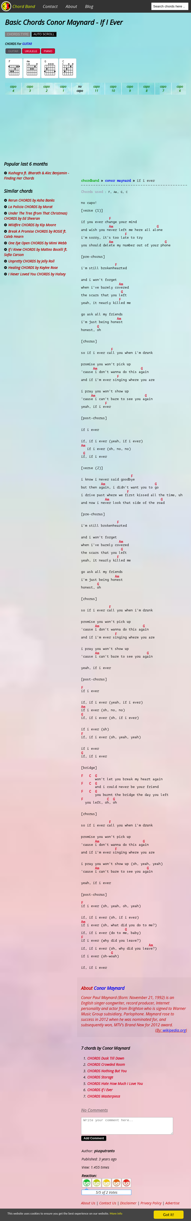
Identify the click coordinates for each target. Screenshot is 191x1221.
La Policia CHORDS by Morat (30, 206)
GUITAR (13, 51)
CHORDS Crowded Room (106, 1064)
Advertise (172, 1203)
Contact (50, 6)
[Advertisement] (134, 139)
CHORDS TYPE (17, 34)
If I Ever (146, 181)
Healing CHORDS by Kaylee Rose (33, 267)
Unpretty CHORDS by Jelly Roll (31, 261)
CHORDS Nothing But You (107, 1071)
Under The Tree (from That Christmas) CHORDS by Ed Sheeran (35, 216)
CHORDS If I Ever (100, 1089)
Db (96, 89)
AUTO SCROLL (43, 34)
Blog (89, 6)
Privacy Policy (151, 1203)
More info (122, 1214)
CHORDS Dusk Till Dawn (105, 1058)
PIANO (48, 51)
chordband (90, 181)
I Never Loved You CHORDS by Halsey (36, 274)
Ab (13, 89)
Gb (180, 89)
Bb (46, 89)
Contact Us (107, 1203)
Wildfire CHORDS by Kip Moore (32, 224)
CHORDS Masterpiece (103, 1096)
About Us (88, 1203)
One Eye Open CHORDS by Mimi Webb (37, 243)
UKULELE (31, 51)
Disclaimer (128, 1203)
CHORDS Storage (100, 1077)
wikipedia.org (174, 1030)
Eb (130, 89)
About (71, 6)
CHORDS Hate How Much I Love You (115, 1083)
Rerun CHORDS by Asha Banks (31, 200)
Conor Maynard (118, 181)
